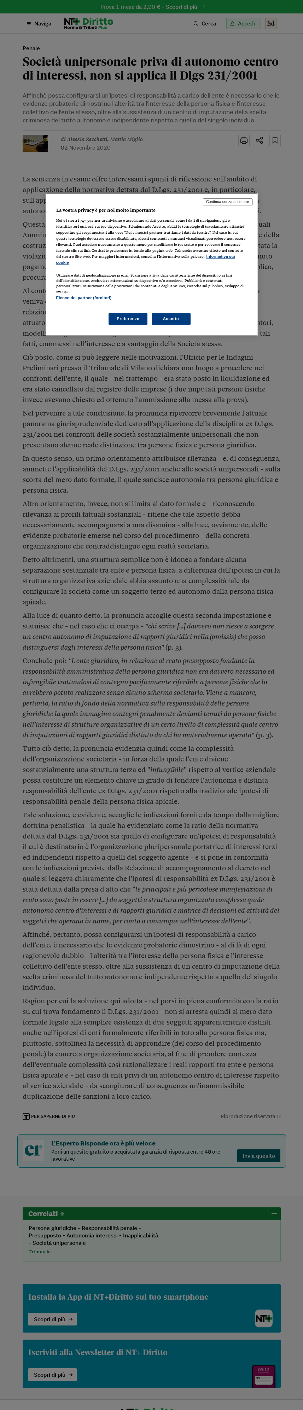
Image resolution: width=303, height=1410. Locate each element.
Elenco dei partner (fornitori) (84, 298)
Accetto (171, 319)
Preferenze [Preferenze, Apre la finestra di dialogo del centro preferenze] (128, 319)
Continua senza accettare (227, 201)
